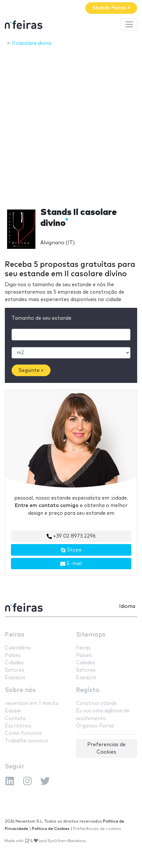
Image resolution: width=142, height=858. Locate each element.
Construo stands (96, 703)
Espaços (15, 677)
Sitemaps (91, 635)
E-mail (71, 563)
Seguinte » (31, 370)
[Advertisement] (71, 125)
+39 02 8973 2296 (71, 536)
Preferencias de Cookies (106, 748)
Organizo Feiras (95, 726)
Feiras (14, 635)
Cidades (14, 662)
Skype (71, 550)
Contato (15, 718)
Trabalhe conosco (26, 740)
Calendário (18, 648)
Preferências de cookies (97, 829)
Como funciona (23, 733)
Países (13, 655)
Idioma (127, 606)
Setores (14, 670)
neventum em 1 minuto (32, 703)
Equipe (13, 710)
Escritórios (18, 726)
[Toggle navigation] (129, 24)
